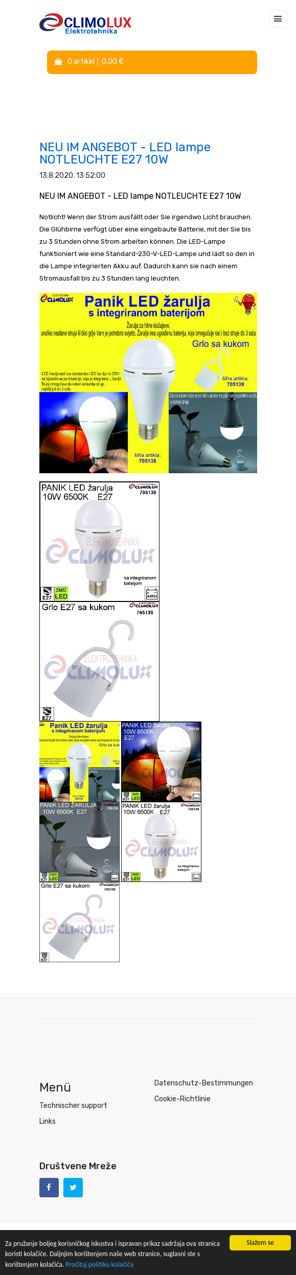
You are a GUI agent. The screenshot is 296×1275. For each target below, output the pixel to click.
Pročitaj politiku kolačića (99, 1265)
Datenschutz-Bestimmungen (203, 1083)
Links (47, 1121)
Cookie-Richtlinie (182, 1099)
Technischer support (73, 1105)
